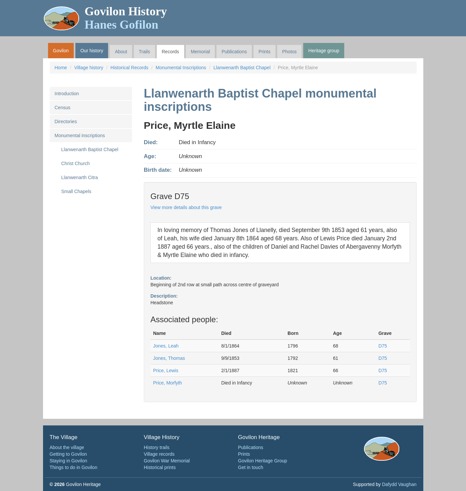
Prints (265, 51)
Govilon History (126, 18)
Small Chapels (76, 191)
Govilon (61, 50)
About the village (67, 447)
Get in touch (251, 467)
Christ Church (75, 163)
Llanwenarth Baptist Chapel (242, 67)
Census (62, 107)
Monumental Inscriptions (180, 67)
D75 (382, 346)
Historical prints (160, 467)
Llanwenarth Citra (79, 177)
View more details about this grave (186, 207)
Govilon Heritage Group (262, 460)
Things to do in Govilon (73, 467)
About (121, 51)
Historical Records (129, 67)
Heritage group (323, 50)
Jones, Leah (165, 346)
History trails (156, 447)
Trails (144, 51)
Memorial (200, 51)
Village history (88, 67)
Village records (159, 454)
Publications (234, 51)
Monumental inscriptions (80, 135)
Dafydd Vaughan (399, 484)
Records (170, 51)
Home (61, 67)
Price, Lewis (165, 370)
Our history (91, 50)
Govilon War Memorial (167, 460)
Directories (66, 121)
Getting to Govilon (68, 454)
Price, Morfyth (167, 382)
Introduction (67, 93)
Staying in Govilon (68, 460)
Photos (289, 51)
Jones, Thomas (169, 358)
